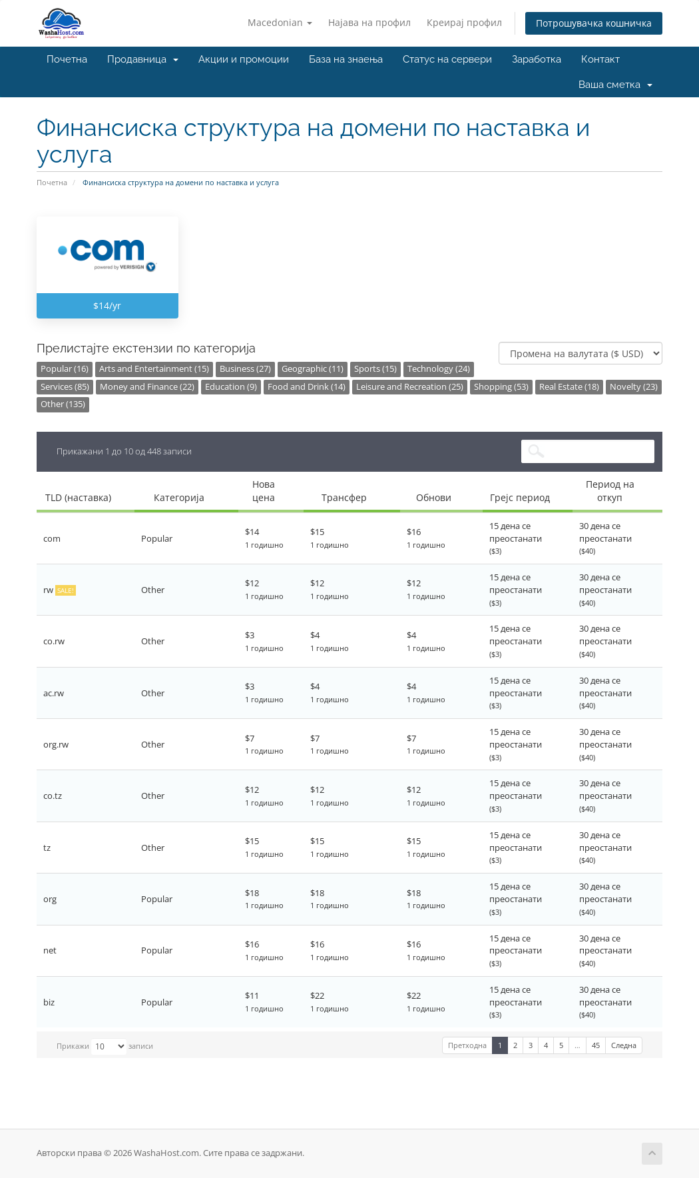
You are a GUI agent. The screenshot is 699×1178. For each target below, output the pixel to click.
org (50, 899)
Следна (623, 1045)
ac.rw (53, 693)
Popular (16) (65, 368)
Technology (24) (438, 368)
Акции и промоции (243, 59)
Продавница (142, 59)
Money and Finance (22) (147, 386)
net (50, 950)
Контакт (600, 59)
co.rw (54, 641)
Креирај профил (464, 22)
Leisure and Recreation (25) (409, 386)
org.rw (56, 744)
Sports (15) (375, 368)
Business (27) (245, 368)
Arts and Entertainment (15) (154, 368)
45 (596, 1045)
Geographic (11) (313, 368)
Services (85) (65, 386)
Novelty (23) (634, 386)
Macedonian (280, 22)
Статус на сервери (447, 59)
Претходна (467, 1045)
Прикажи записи (105, 1046)
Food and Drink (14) (307, 386)
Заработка (536, 59)
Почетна (67, 59)
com (52, 538)
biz (49, 1002)
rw (59, 590)
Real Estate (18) (569, 386)
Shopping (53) (501, 386)
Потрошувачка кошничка (594, 23)
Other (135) (63, 404)
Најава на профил (369, 22)
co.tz (52, 796)
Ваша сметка (615, 85)
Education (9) (231, 386)
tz (47, 848)
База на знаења (346, 59)
